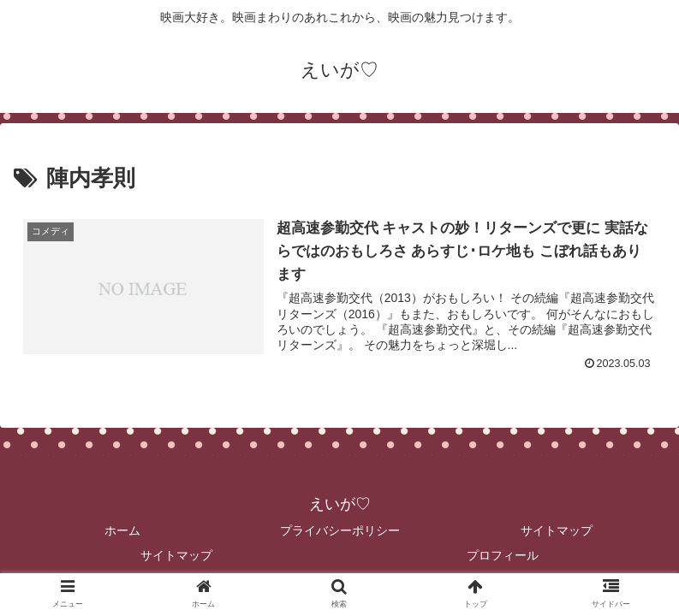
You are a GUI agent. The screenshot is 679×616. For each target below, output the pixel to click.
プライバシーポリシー (340, 530)
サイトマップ (557, 530)
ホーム (122, 530)
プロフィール (503, 555)
